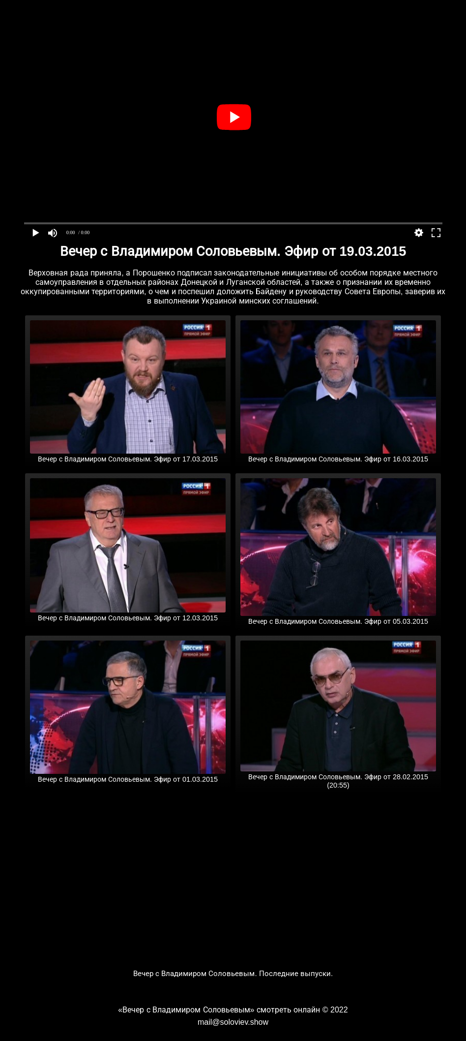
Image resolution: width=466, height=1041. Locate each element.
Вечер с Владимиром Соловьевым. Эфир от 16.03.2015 (338, 455)
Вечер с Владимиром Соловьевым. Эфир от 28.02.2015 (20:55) (338, 777)
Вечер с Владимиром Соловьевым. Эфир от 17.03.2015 (128, 455)
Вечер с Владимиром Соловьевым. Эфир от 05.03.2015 (338, 617)
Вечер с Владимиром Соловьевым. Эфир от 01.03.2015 (128, 775)
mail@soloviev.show (233, 1022)
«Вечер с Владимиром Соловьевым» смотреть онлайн (219, 1010)
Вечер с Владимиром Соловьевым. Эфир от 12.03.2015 (128, 614)
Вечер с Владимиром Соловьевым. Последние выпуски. (233, 973)
